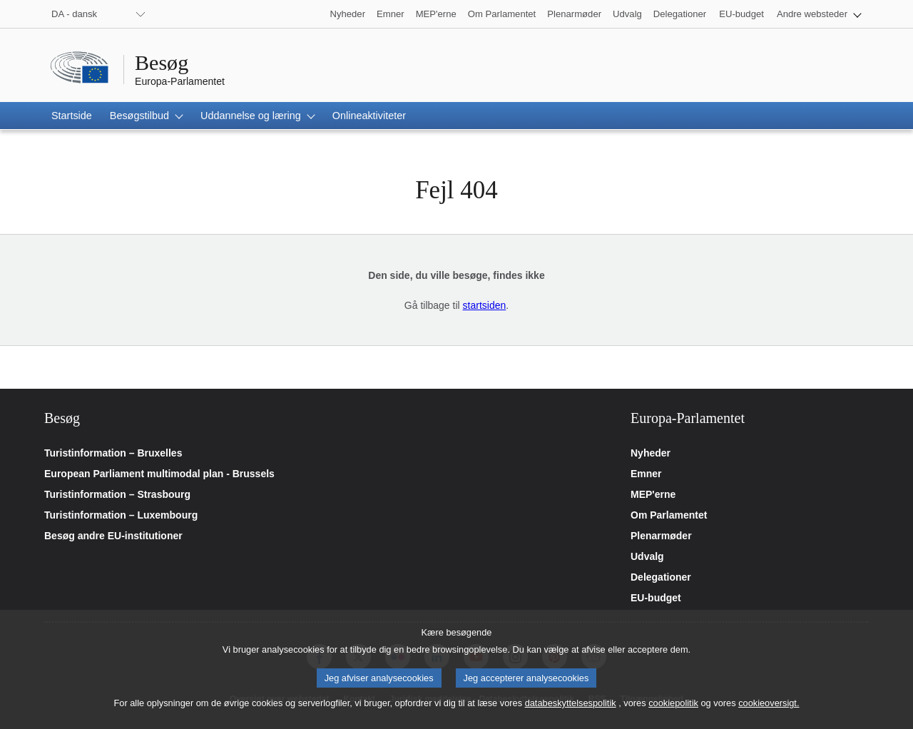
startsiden (484, 305)
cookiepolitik (673, 715)
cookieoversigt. (768, 715)
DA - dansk (74, 14)
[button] (819, 14)
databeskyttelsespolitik (570, 715)
